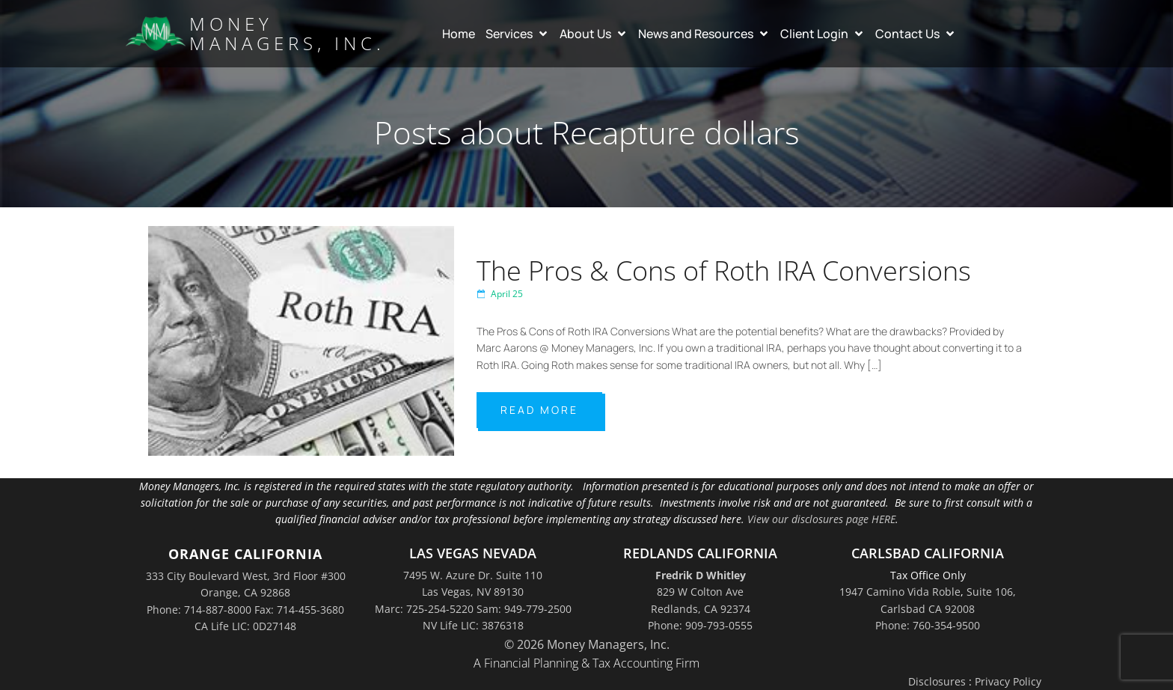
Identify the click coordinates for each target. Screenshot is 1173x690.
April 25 (500, 293)
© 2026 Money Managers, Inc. (587, 644)
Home (458, 33)
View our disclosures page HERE (821, 519)
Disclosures (937, 681)
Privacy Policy (1008, 681)
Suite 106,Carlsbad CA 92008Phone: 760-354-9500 (945, 608)
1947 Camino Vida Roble (900, 591)
